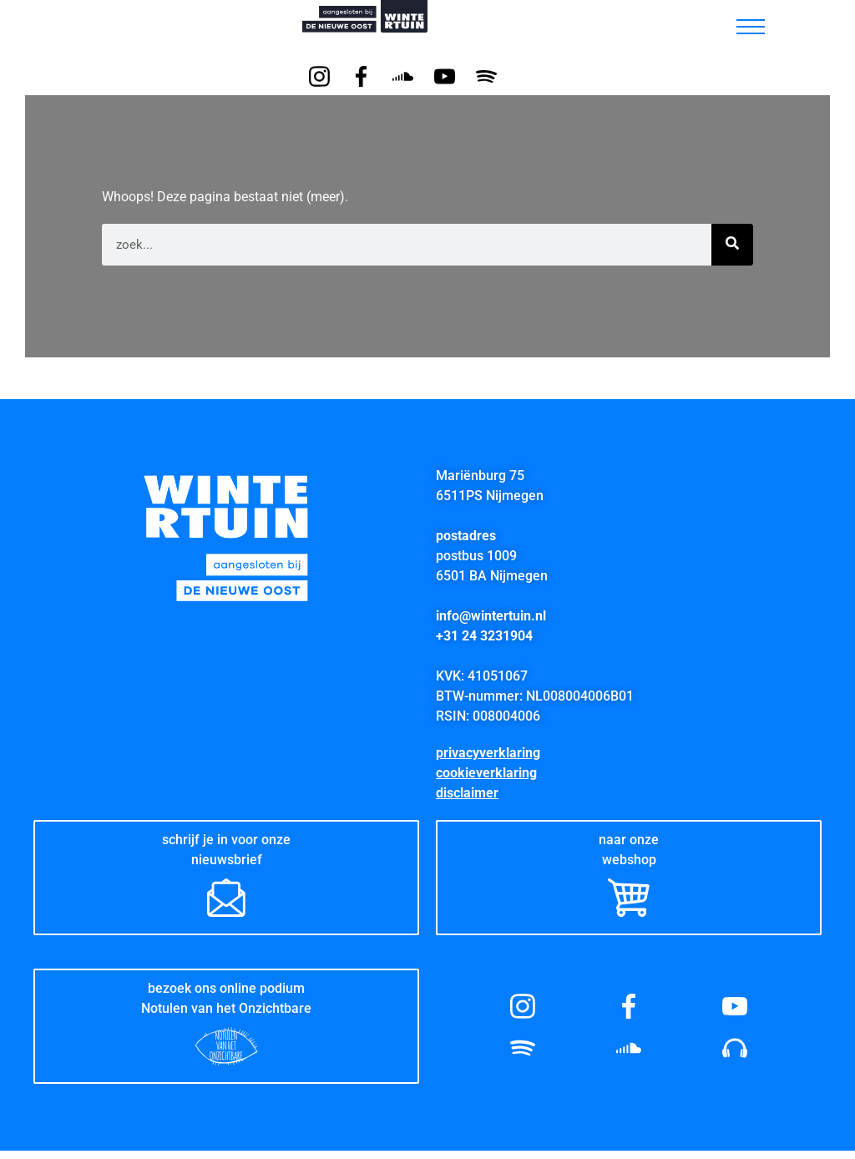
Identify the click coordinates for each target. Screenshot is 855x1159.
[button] (706, 23)
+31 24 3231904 (484, 636)
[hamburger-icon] (751, 27)
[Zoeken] (732, 245)
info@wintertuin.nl (491, 616)
